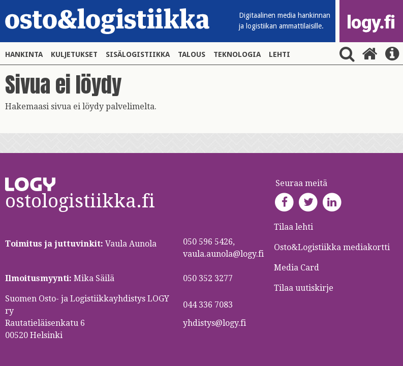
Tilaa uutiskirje (303, 288)
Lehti (279, 54)
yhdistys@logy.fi (214, 323)
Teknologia (237, 54)
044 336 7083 (208, 305)
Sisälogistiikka (138, 54)
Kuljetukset (74, 54)
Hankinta (24, 54)
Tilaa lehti (293, 227)
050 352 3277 (208, 278)
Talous (191, 54)
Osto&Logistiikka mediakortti (332, 247)
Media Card (297, 267)
